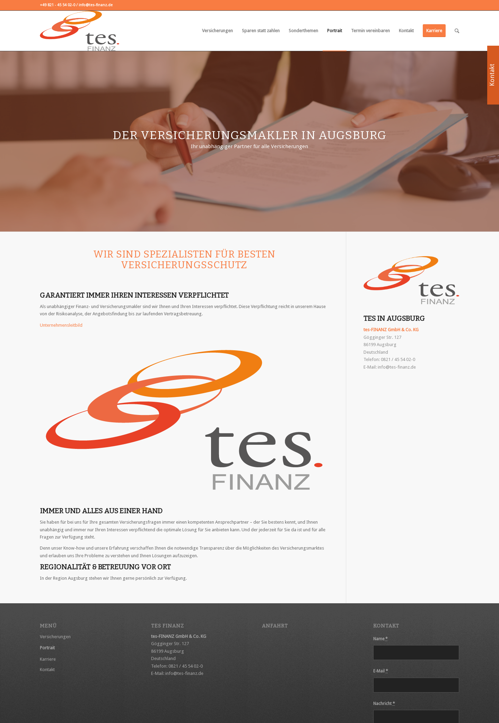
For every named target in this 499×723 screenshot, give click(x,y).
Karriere (48, 659)
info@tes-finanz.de (397, 367)
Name (380, 638)
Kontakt (47, 669)
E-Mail (380, 671)
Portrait (47, 647)
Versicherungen (55, 636)
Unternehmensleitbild (61, 325)
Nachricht (384, 703)
